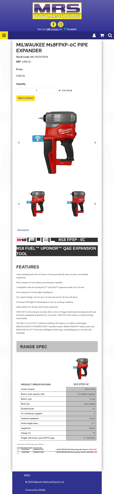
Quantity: (21, 84)
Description (23, 230)
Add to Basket (25, 98)
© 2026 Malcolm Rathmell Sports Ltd (44, 482)
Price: (19, 69)
